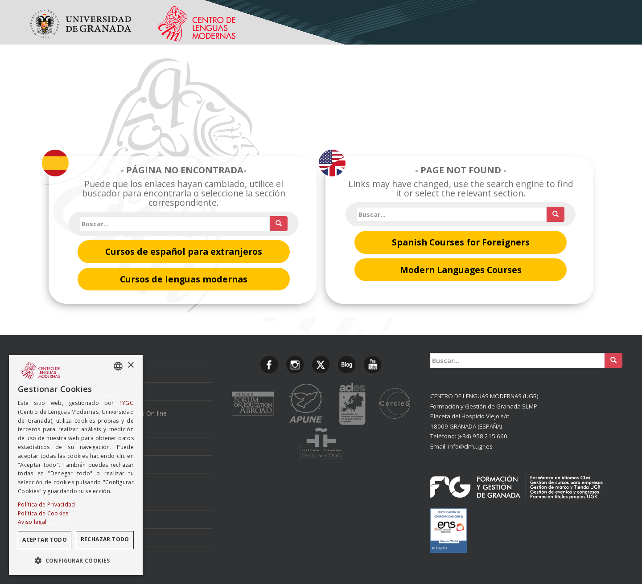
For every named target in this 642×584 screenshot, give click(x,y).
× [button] (130, 365)
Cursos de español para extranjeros (183, 251)
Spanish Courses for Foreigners (461, 242)
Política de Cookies (43, 513)
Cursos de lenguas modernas (183, 279)
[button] (76, 560)
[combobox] (118, 366)
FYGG (126, 403)
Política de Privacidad (46, 504)
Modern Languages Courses (461, 270)
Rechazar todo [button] (105, 539)
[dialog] (76, 465)
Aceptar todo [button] (44, 539)
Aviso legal (32, 522)
